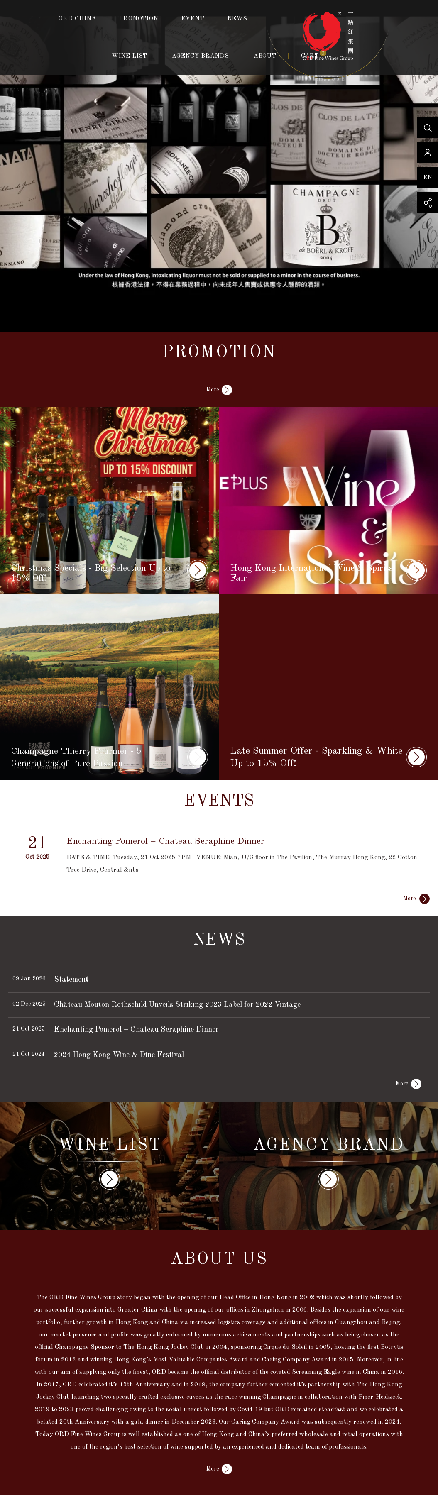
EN (427, 178)
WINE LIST (129, 56)
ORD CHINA (77, 19)
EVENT (193, 19)
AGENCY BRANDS (200, 56)
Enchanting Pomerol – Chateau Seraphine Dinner (136, 1029)
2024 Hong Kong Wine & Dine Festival (119, 1055)
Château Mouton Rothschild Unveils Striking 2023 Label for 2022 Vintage (177, 1005)
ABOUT (265, 56)
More (212, 390)
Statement (71, 979)
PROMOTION (138, 19)
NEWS (237, 19)
